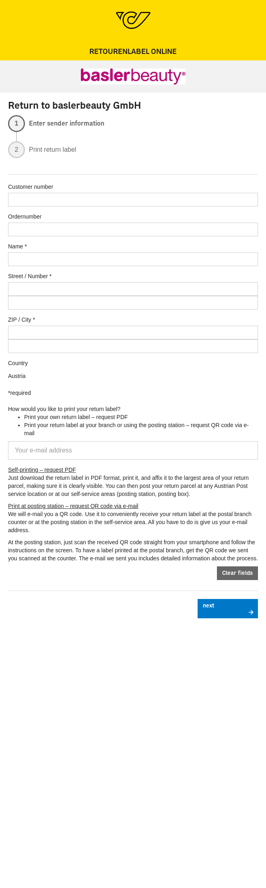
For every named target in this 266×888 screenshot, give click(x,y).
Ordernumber (24, 216)
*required (19, 393)
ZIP (12, 319)
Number (38, 276)
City (26, 319)
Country (18, 363)
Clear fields (237, 573)
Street (15, 276)
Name (15, 246)
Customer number (30, 187)
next (208, 606)
